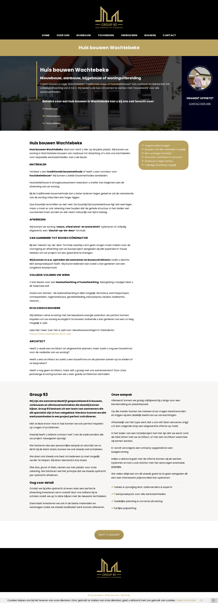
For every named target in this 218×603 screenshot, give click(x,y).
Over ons (63, 35)
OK (201, 600)
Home (46, 35)
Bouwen (150, 35)
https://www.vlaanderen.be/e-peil (50, 334)
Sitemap (125, 595)
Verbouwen (129, 35)
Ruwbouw (83, 35)
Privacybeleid (95, 595)
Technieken (106, 35)
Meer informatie (186, 600)
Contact (169, 35)
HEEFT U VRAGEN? (109, 535)
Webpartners (111, 595)
